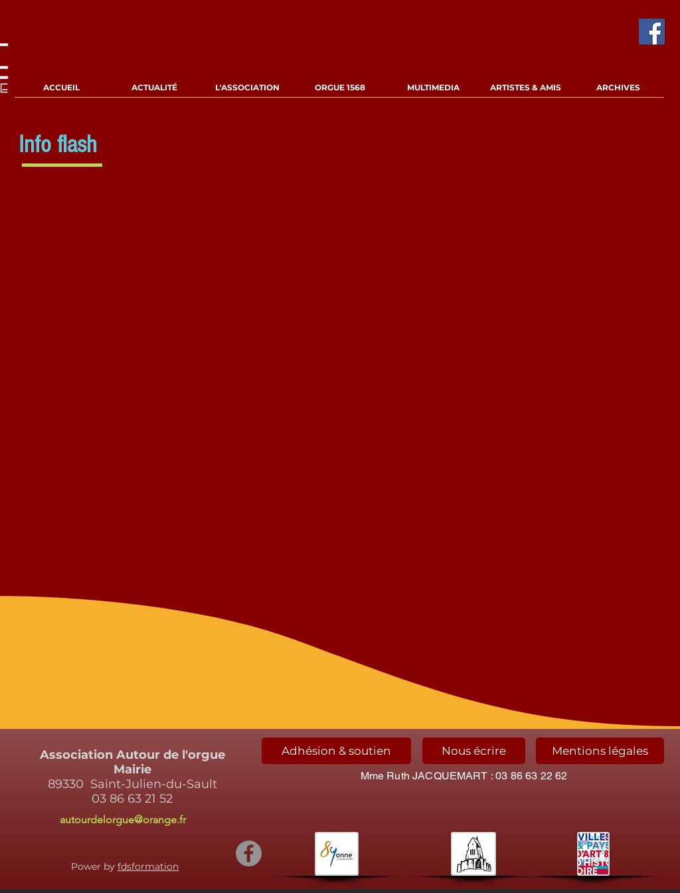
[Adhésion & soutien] (336, 751)
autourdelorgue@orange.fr (123, 819)
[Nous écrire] (473, 751)
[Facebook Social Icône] (652, 32)
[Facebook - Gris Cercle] (249, 853)
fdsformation (148, 866)
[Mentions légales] (600, 751)
